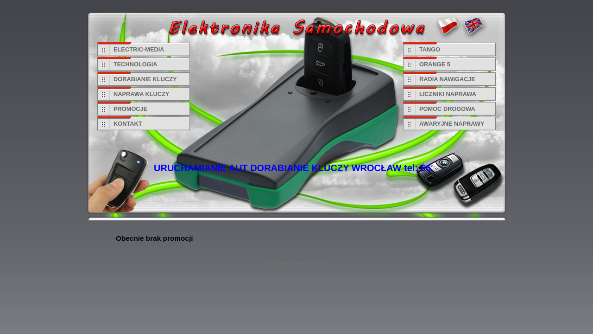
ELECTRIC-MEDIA (139, 49)
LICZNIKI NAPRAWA (447, 93)
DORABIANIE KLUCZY (145, 79)
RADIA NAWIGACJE (447, 79)
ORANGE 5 (434, 64)
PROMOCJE (130, 108)
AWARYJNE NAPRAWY (451, 123)
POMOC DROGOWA (447, 108)
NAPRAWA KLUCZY (141, 93)
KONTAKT (128, 123)
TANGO (429, 49)
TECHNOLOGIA (136, 64)
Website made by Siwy (297, 259)
